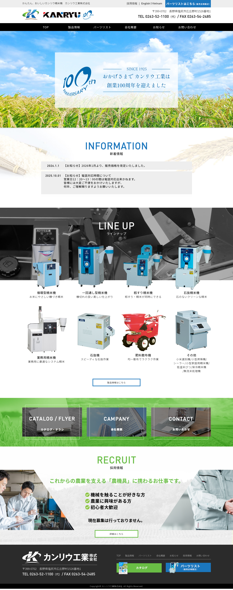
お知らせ (159, 27)
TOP (46, 27)
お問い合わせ (187, 27)
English (145, 3)
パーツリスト (102, 27)
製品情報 (74, 27)
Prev (4, 80)
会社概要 (131, 27)
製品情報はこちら (116, 383)
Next (229, 80)
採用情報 (132, 3)
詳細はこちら (116, 535)
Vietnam (157, 3)
